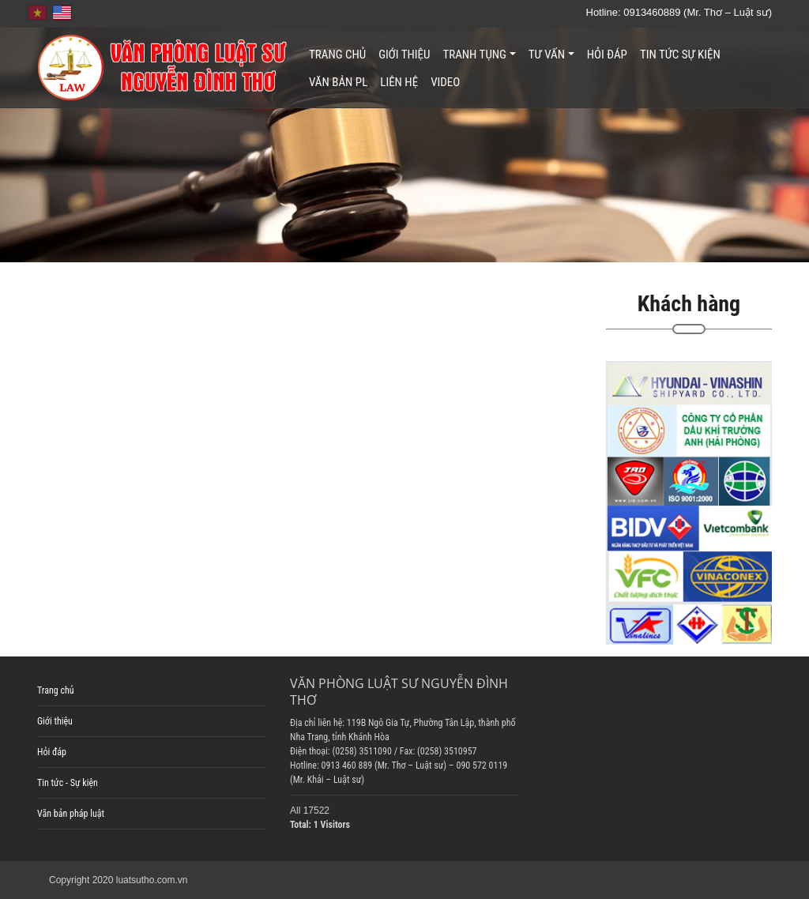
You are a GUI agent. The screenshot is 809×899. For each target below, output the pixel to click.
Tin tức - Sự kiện (67, 782)
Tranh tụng (478, 54)
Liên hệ (399, 82)
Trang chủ (337, 54)
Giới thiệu (404, 54)
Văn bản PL (338, 82)
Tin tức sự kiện (680, 54)
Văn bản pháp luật (70, 813)
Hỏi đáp (607, 54)
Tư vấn (551, 54)
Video (445, 82)
